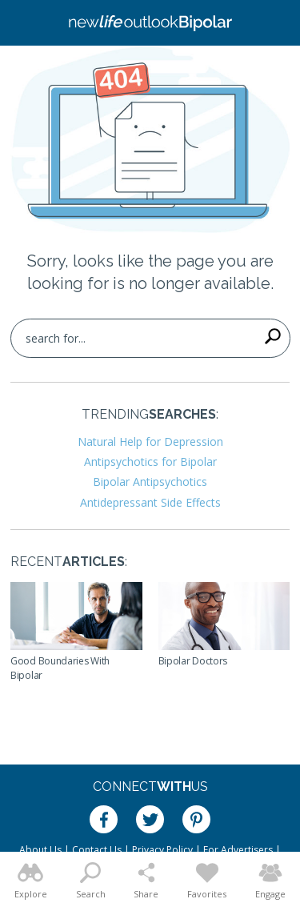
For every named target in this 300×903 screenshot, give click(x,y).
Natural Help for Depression (150, 441)
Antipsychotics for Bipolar (150, 461)
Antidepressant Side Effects (150, 502)
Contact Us (97, 850)
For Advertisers (238, 850)
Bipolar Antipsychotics (150, 481)
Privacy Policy (162, 850)
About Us (40, 850)
